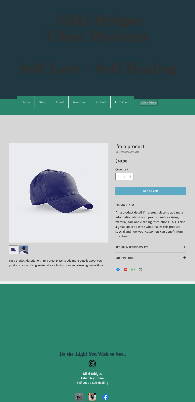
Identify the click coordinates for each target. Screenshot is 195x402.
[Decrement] (118, 176)
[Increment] (130, 176)
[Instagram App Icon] (92, 397)
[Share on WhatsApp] (133, 269)
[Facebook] (105, 397)
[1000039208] (79, 397)
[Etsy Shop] (148, 102)
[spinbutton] (124, 176)
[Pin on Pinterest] (125, 269)
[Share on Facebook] (118, 269)
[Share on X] (140, 269)
